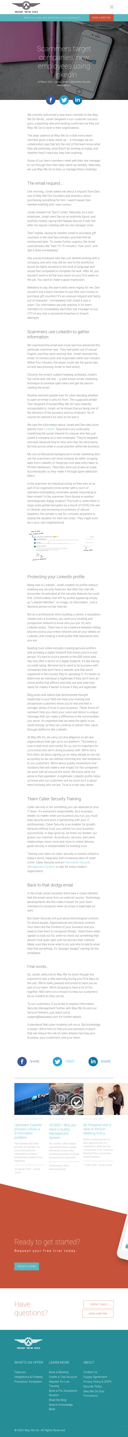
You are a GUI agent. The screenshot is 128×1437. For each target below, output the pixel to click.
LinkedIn (49, 429)
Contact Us (90, 1372)
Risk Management (93, 1118)
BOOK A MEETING (101, 17)
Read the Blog (57, 1400)
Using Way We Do (58, 1119)
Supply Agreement (95, 1377)
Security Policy (92, 1386)
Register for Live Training (59, 1384)
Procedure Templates (28, 1381)
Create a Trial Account (63, 1377)
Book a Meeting (59, 1372)
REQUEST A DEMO (26, 1266)
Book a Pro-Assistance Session (63, 1393)
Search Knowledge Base (61, 1407)
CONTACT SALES (98, 1304)
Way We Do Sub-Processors (94, 1393)
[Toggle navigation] (112, 7)
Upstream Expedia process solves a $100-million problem (28, 1131)
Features (20, 1372)
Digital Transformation (28, 1118)
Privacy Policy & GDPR (97, 1381)
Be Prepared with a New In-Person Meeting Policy (97, 1129)
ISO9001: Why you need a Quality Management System (62, 1131)
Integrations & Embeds (28, 1377)
